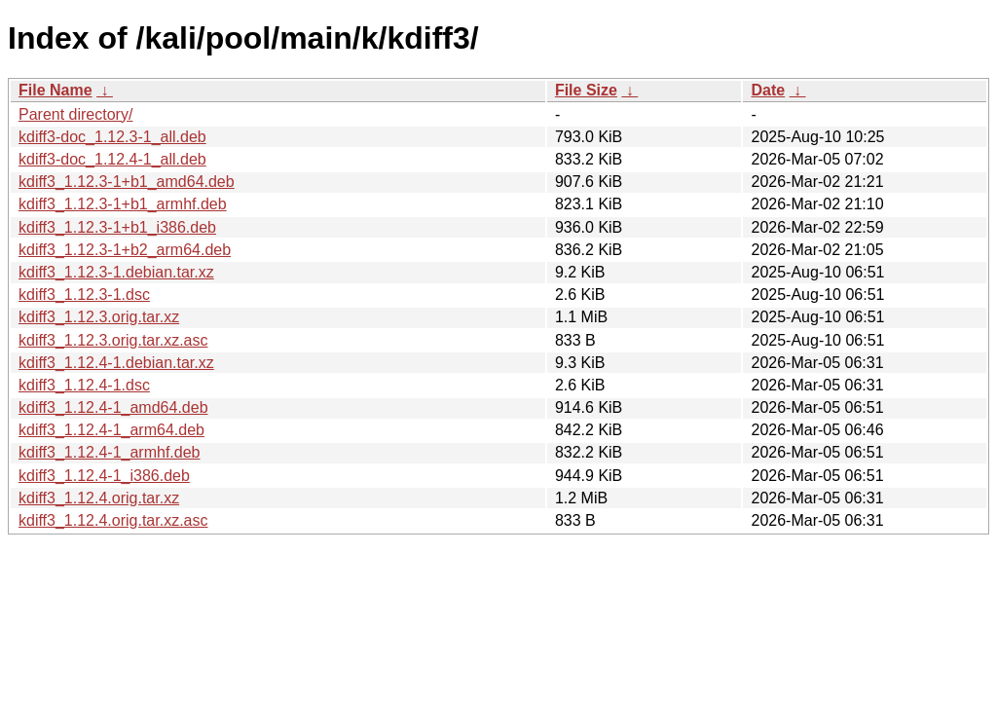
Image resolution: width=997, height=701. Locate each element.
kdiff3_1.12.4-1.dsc (84, 385)
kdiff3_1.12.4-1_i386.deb (104, 475)
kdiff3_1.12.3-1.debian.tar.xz (116, 272)
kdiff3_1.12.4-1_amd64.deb (113, 407)
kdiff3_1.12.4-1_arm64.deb (111, 430)
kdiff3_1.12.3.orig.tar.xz (98, 317)
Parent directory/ (75, 114)
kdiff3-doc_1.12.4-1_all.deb (112, 159)
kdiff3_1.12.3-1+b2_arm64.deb (124, 249)
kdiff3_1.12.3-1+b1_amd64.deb (126, 181)
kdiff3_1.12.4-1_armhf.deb (109, 452)
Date (768, 90)
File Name (55, 90)
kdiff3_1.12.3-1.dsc (84, 294)
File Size (586, 90)
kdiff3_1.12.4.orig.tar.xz (98, 498)
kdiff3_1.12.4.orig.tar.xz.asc (112, 520)
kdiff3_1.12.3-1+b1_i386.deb (117, 227)
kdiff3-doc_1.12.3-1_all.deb (112, 137)
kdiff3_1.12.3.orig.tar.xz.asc (112, 340)
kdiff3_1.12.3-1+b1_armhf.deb (122, 204)
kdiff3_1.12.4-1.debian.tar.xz (116, 362)
